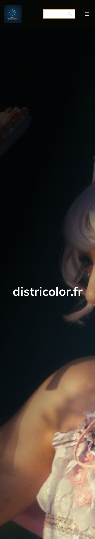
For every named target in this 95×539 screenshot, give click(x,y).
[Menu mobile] (87, 14)
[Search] (59, 14)
